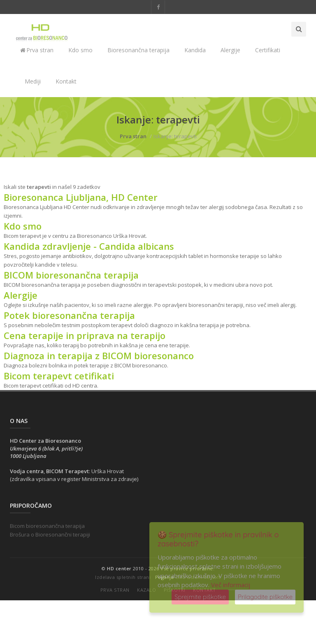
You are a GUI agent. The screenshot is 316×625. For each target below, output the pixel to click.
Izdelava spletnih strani (123, 577)
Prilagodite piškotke (265, 597)
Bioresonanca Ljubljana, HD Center (81, 197)
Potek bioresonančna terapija (69, 315)
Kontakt (66, 81)
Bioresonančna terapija (138, 50)
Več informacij (230, 585)
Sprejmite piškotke (200, 597)
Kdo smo (80, 50)
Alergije (230, 50)
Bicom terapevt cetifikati (59, 375)
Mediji (33, 81)
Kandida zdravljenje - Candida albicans (89, 246)
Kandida (195, 50)
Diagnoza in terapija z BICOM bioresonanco (99, 355)
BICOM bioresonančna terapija (71, 275)
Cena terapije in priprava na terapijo (84, 335)
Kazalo (146, 590)
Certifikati (267, 50)
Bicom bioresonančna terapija (47, 526)
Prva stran (36, 50)
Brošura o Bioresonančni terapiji (50, 534)
